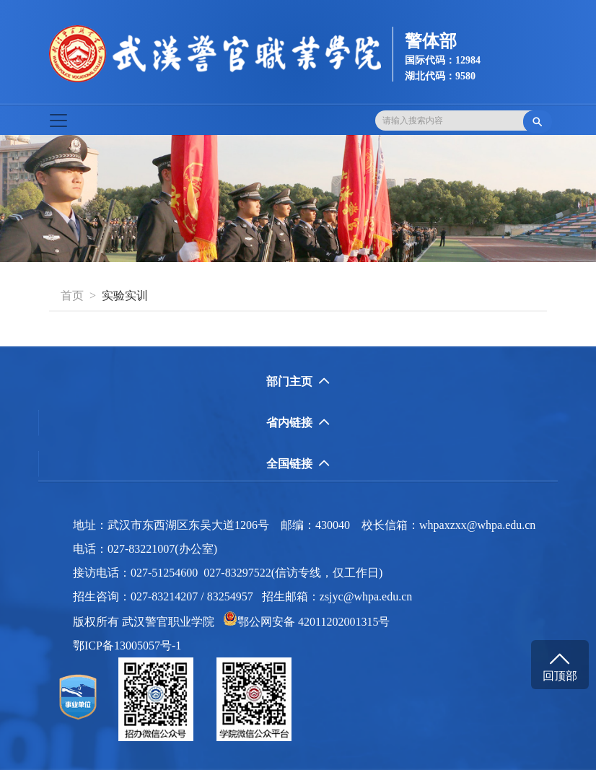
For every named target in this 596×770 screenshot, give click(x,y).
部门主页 (298, 381)
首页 (72, 296)
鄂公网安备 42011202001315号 (306, 622)
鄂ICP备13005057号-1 (131, 645)
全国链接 (298, 464)
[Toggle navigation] (58, 120)
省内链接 (298, 422)
